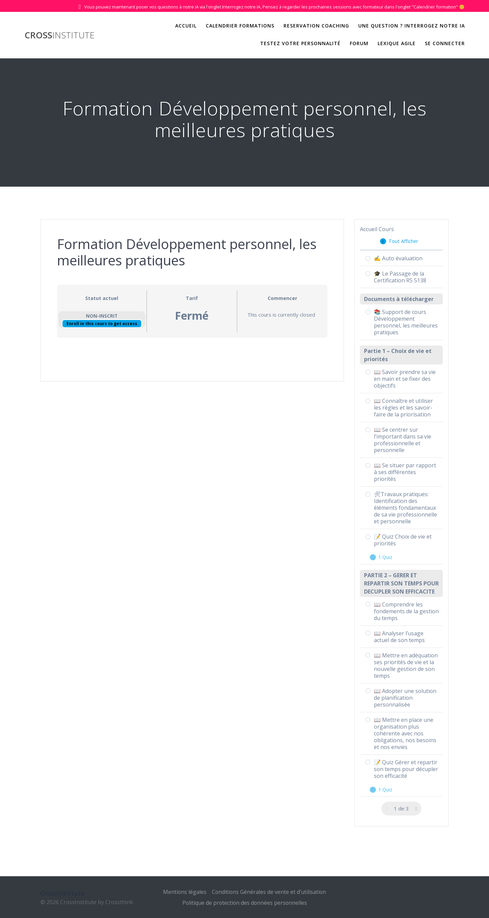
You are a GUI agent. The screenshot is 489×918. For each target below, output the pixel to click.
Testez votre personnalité (300, 43)
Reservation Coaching (316, 25)
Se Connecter (445, 43)
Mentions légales (184, 892)
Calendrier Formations (240, 25)
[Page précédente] (387, 808)
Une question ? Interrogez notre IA (411, 25)
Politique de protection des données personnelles (244, 902)
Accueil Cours (377, 229)
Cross (59, 35)
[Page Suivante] (416, 808)
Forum (359, 43)
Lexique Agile (397, 43)
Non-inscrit (101, 316)
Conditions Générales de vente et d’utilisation (269, 892)
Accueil (186, 25)
